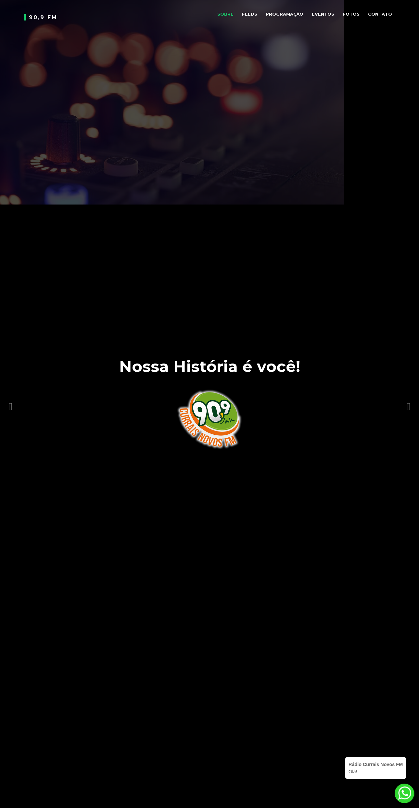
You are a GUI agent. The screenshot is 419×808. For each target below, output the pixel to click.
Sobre (225, 14)
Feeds (249, 14)
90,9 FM (43, 17)
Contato (380, 14)
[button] (10, 404)
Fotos (351, 14)
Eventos (323, 14)
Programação (284, 14)
